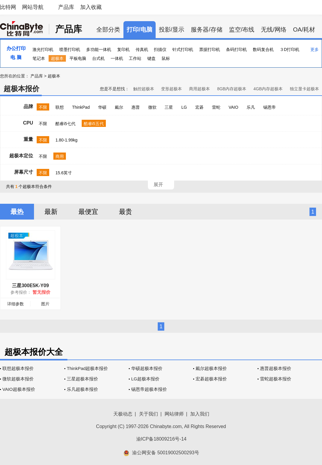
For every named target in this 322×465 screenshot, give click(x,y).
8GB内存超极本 (231, 88)
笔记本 (38, 58)
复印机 (123, 49)
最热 (17, 211)
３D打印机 (289, 49)
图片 (45, 303)
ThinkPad (81, 107)
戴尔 (119, 107)
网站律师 (174, 413)
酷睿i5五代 (94, 123)
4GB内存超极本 (268, 88)
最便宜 (88, 211)
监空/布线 (242, 29)
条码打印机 (236, 49)
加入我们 (199, 413)
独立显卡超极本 (304, 88)
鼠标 (166, 58)
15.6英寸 (63, 172)
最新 (51, 211)
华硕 (102, 107)
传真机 (142, 49)
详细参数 (15, 303)
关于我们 (148, 413)
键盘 (151, 58)
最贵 (125, 211)
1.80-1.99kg (66, 140)
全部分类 (108, 29)
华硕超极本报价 (146, 368)
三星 (169, 107)
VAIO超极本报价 (18, 389)
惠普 (135, 107)
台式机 (98, 58)
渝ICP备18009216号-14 (161, 438)
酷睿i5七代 (65, 123)
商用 (59, 156)
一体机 (117, 58)
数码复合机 (263, 49)
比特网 (8, 7)
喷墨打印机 (69, 49)
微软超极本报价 (18, 378)
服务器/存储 (206, 29)
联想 (59, 107)
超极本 (57, 58)
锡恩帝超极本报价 (149, 389)
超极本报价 (21, 89)
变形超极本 (171, 88)
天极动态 (122, 413)
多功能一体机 (98, 49)
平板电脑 (77, 58)
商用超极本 (199, 88)
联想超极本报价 (18, 368)
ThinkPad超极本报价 (87, 368)
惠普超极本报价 (275, 368)
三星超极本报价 (82, 378)
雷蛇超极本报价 (275, 378)
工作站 (135, 58)
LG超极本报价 (145, 378)
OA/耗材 (304, 29)
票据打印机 (209, 49)
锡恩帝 (269, 107)
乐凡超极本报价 (82, 389)
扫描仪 (160, 49)
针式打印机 (182, 49)
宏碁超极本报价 (211, 378)
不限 (43, 107)
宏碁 (199, 107)
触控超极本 (143, 88)
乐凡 (251, 107)
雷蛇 (216, 107)
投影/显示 (172, 29)
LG (184, 107)
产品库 (66, 7)
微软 (152, 107)
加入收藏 (91, 7)
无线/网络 (274, 29)
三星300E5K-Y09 (30, 285)
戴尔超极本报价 (211, 368)
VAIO (233, 107)
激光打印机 (42, 49)
